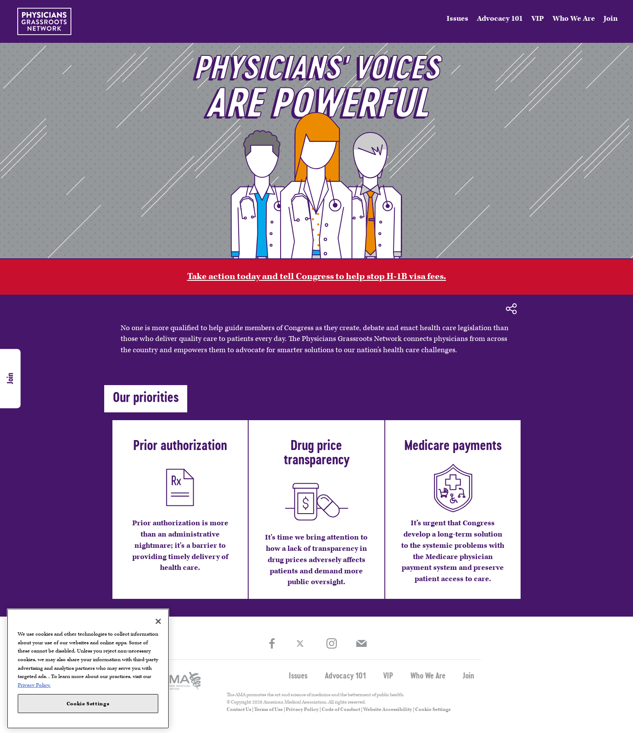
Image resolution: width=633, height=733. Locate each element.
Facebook (271, 643)
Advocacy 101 (500, 18)
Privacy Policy (302, 709)
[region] (88, 668)
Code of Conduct (341, 709)
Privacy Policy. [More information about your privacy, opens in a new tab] (34, 685)
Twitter (301, 643)
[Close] (158, 621)
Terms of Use (268, 709)
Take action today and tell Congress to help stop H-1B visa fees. (316, 276)
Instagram (331, 643)
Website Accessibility (387, 709)
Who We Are (574, 18)
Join (611, 18)
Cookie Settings (433, 709)
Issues (457, 18)
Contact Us (239, 709)
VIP (537, 18)
